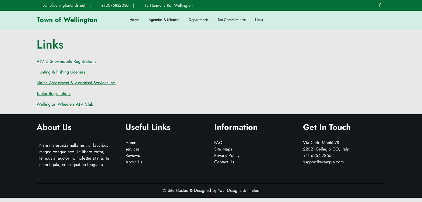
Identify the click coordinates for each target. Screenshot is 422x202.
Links (259, 19)
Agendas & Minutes (164, 19)
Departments (199, 19)
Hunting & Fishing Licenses (61, 72)
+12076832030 (115, 5)
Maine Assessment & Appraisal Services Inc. (76, 83)
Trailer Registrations (54, 93)
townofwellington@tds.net (63, 5)
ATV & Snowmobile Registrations (66, 61)
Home (134, 19)
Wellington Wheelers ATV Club (65, 104)
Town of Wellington (67, 19)
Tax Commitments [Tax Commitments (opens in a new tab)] (232, 19)
